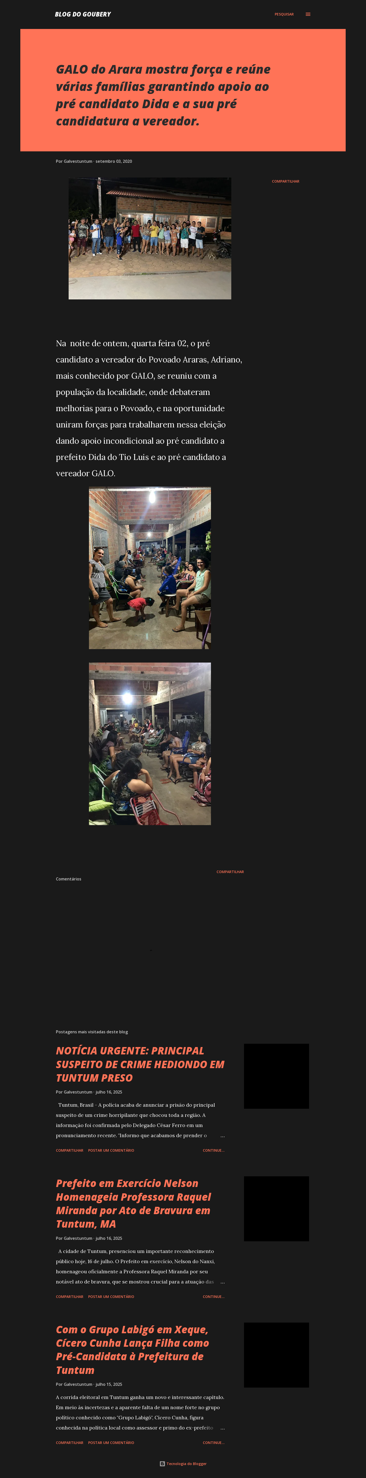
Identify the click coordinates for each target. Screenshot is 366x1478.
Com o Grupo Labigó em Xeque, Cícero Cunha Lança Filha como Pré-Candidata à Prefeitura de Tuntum (132, 1349)
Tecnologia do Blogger (183, 1463)
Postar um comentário (111, 1150)
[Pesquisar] (284, 14)
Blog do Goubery (83, 14)
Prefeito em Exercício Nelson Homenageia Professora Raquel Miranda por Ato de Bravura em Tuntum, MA (133, 1203)
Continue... (214, 1150)
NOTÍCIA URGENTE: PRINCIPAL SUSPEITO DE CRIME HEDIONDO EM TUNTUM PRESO (140, 1064)
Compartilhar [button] (285, 181)
